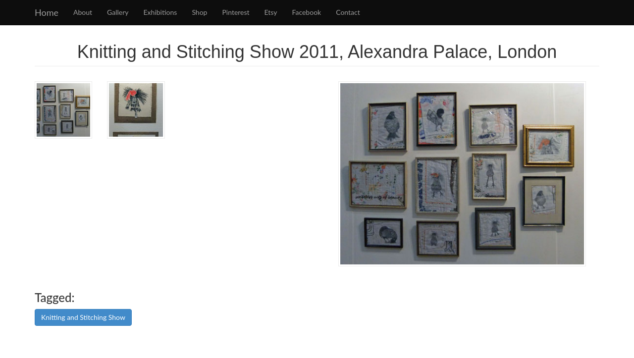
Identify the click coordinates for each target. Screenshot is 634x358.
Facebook (306, 12)
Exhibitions (160, 12)
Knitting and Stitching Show (83, 317)
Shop (199, 12)
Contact (348, 12)
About (82, 12)
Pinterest (235, 12)
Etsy (270, 12)
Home (46, 12)
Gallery (117, 12)
